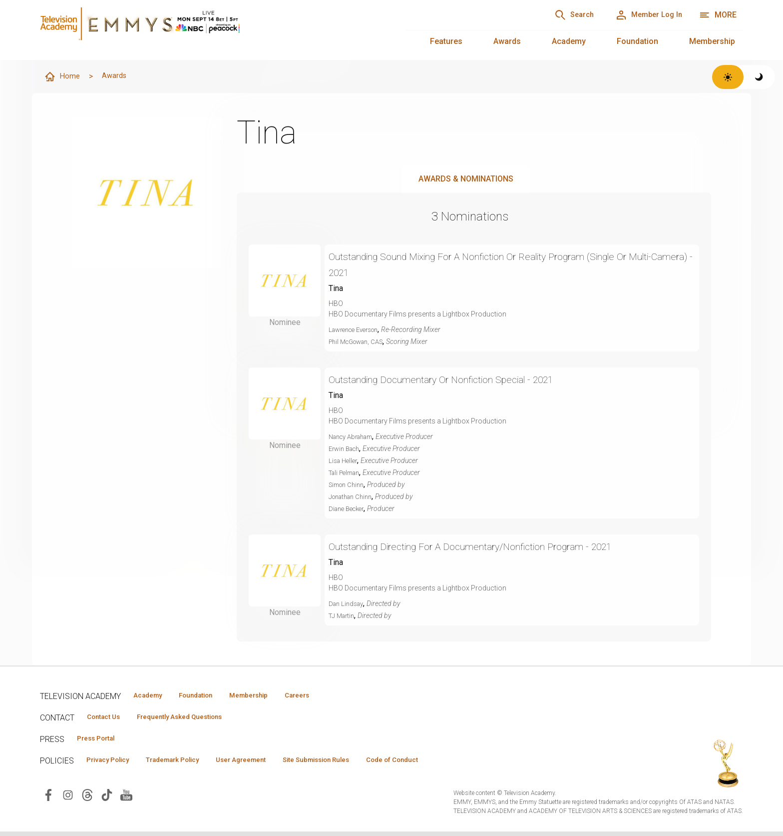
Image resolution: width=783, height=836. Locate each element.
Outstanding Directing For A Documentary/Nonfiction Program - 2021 (497, 546)
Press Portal (100, 741)
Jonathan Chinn (353, 497)
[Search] (554, 15)
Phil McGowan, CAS (360, 342)
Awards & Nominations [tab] (465, 179)
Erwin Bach (346, 449)
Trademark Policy (189, 764)
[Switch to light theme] (728, 77)
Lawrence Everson (358, 330)
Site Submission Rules (355, 764)
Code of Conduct (442, 764)
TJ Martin (343, 616)
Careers (330, 696)
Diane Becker (349, 509)
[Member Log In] (641, 15)
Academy (569, 41)
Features (446, 41)
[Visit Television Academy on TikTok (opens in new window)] (106, 799)
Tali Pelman (347, 473)
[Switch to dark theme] (759, 77)
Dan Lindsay (348, 604)
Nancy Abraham (354, 437)
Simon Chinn (349, 485)
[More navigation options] (718, 15)
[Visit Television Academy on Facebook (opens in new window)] (48, 799)
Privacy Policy (113, 764)
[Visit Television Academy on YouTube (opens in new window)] (126, 799)
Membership (712, 41)
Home (63, 77)
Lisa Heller (345, 461)
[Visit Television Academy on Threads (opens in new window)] (87, 799)
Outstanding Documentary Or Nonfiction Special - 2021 (462, 380)
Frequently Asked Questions (195, 718)
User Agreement (268, 764)
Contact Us (107, 718)
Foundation (637, 41)
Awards (507, 41)
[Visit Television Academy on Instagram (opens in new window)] (67, 799)
